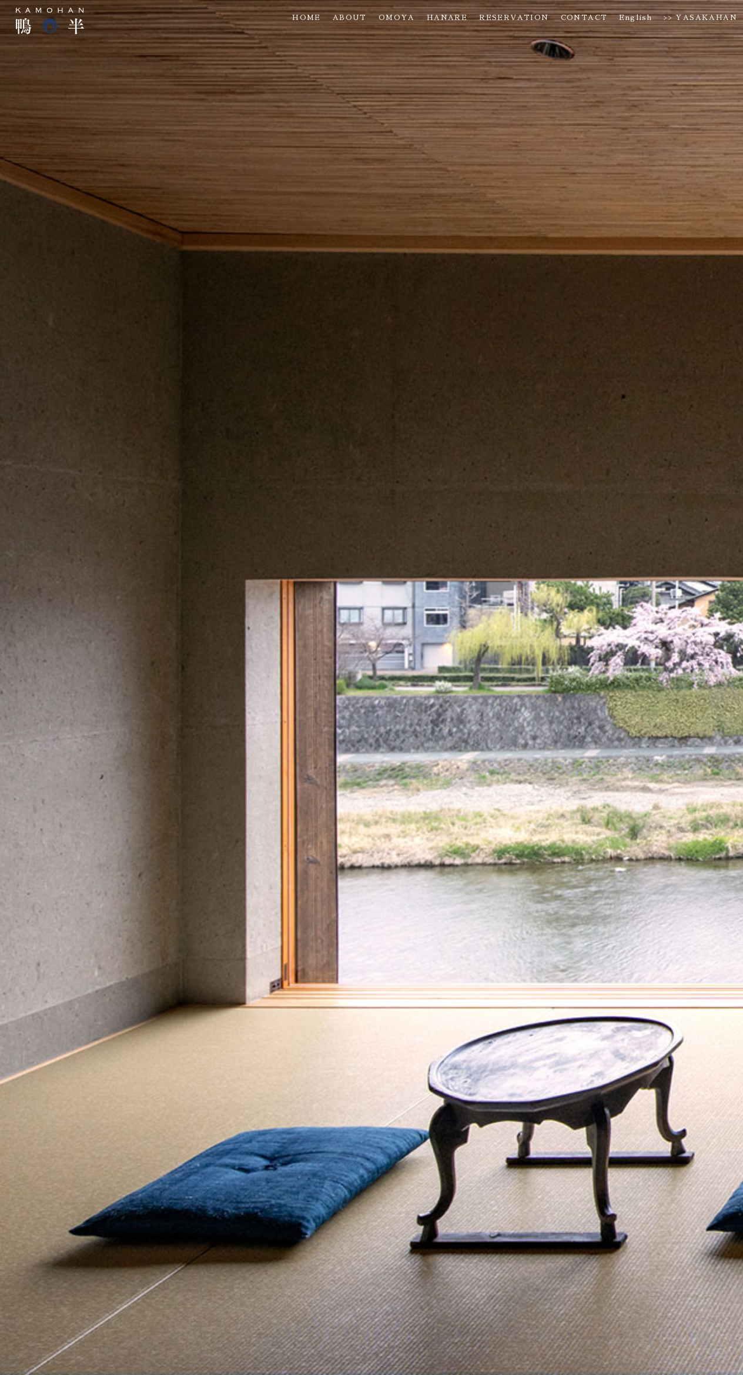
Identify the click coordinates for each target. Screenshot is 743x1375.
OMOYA (397, 17)
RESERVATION (513, 17)
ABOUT (350, 17)
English (635, 17)
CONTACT (584, 17)
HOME (306, 17)
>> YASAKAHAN (700, 17)
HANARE (447, 17)
